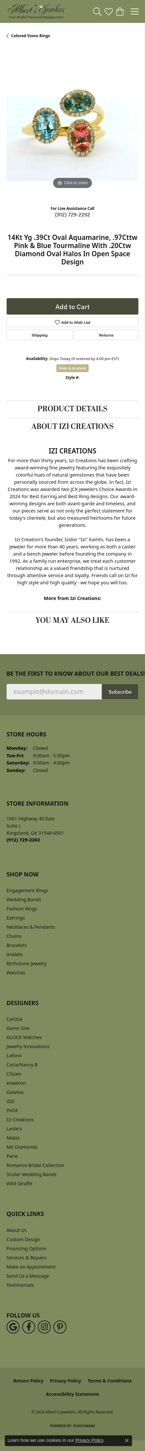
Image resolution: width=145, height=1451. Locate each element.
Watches (16, 973)
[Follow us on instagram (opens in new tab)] (44, 1326)
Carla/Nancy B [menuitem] (22, 1065)
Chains (14, 936)
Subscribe (120, 691)
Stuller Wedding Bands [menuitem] (31, 1174)
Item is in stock (72, 368)
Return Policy (28, 1381)
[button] (97, 11)
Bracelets (17, 945)
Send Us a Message (28, 1276)
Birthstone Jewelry (27, 963)
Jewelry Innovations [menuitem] (28, 1046)
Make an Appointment (31, 1267)
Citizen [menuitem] (14, 1074)
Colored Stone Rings (30, 36)
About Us (17, 1230)
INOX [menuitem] (12, 1110)
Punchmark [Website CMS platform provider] (84, 1426)
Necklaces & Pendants (31, 927)
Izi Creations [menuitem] (20, 1119)
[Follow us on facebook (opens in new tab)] (28, 1326)
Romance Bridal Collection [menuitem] (35, 1165)
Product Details (72, 409)
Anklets (15, 954)
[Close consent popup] (127, 1441)
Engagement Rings (27, 890)
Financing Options (27, 1248)
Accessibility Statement (72, 1394)
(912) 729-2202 (72, 214)
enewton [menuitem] (16, 1083)
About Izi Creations (72, 427)
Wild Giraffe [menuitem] (19, 1183)
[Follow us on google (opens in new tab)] (13, 1326)
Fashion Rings (22, 909)
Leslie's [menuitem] (14, 1129)
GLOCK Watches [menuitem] (24, 1037)
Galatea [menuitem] (15, 1092)
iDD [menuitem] (11, 1101)
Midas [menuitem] (13, 1138)
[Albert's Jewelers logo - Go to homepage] (35, 11)
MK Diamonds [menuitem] (22, 1147)
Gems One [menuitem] (18, 1028)
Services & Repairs (27, 1257)
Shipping (40, 335)
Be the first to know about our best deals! (72, 673)
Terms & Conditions (110, 1381)
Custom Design (23, 1239)
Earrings (16, 918)
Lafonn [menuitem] (14, 1055)
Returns (106, 335)
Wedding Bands (24, 899)
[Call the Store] (23, 840)
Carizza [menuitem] (14, 1019)
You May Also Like (72, 620)
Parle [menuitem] (12, 1156)
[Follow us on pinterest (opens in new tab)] (59, 1326)
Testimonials (20, 1285)
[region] (72, 124)
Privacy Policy (65, 1381)
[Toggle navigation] (134, 11)
